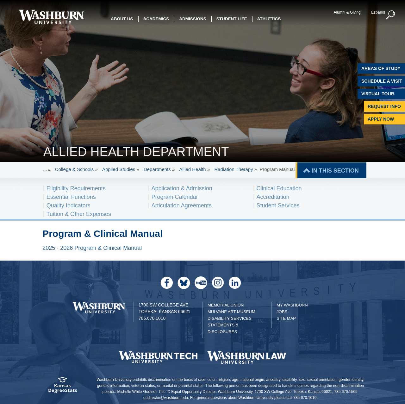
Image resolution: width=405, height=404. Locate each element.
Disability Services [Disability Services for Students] (230, 318)
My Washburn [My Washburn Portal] (292, 305)
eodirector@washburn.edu (165, 397)
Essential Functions (71, 197)
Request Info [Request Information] (384, 106)
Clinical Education (279, 188)
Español (378, 12)
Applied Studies (118, 169)
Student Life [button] (231, 18)
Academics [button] (156, 18)
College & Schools (74, 169)
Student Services (278, 205)
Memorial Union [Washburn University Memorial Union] (226, 305)
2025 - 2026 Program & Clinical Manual (92, 248)
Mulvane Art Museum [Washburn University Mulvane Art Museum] (231, 311)
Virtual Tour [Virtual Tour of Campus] (377, 93)
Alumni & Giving (347, 12)
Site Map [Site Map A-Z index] (286, 318)
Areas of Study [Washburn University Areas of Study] (381, 68)
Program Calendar (175, 197)
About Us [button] (122, 18)
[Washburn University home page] (51, 16)
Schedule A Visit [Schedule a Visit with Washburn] (381, 81)
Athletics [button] (269, 18)
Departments (157, 169)
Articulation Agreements (182, 205)
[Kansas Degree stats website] (62, 387)
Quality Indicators (68, 205)
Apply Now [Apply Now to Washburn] (381, 119)
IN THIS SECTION (335, 170)
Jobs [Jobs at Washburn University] (282, 311)
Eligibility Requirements (76, 188)
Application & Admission (182, 188)
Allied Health (192, 169)
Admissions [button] (192, 18)
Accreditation (273, 197)
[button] (391, 15)
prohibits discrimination (152, 379)
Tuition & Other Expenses (79, 214)
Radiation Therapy (233, 169)
